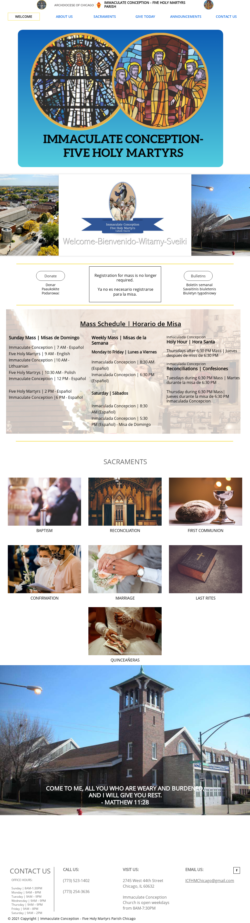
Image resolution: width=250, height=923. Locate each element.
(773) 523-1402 (76, 880)
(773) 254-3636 (76, 891)
